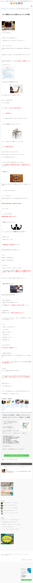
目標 (15, 457)
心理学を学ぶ (10, 552)
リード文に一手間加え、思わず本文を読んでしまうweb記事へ (10, 527)
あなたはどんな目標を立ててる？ (7, 69)
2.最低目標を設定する (7, 76)
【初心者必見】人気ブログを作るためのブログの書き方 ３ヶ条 (27, 405)
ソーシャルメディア (14, 8)
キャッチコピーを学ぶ (16, 552)
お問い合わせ (7, 553)
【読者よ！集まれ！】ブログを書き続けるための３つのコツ (22, 405)
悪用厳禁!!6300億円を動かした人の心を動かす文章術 (9, 520)
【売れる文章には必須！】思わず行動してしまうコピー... (11, 508)
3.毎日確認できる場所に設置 (8, 77)
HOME (2, 8)
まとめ (3, 78)
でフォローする (9, 464)
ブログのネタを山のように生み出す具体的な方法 (8, 405)
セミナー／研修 (26, 552)
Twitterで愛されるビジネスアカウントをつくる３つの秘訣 (13, 405)
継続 (16, 457)
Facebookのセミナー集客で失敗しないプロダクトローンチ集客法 (11, 522)
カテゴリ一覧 (21, 552)
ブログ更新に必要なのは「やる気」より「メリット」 (17, 405)
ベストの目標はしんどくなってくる (8, 70)
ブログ (13, 457)
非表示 (9, 67)
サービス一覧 (2, 553)
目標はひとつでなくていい (6, 72)
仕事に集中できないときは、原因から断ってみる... (10, 503)
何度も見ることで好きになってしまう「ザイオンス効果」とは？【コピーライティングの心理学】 (4, 406)
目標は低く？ (4, 71)
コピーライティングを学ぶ (7, 8)
